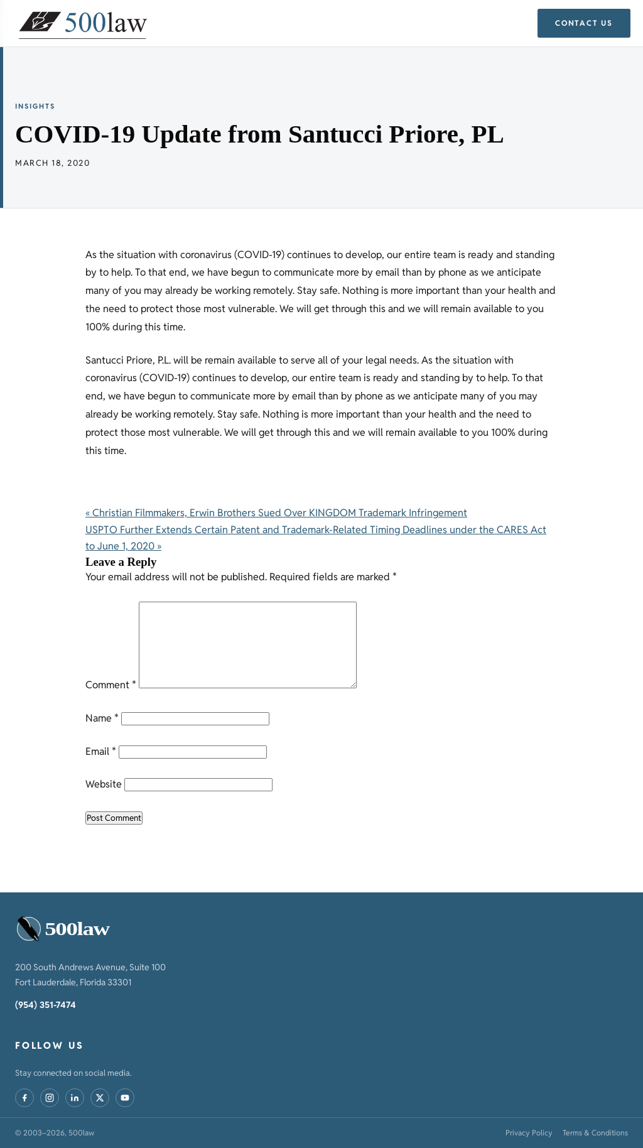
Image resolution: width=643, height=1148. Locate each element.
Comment (110, 684)
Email (100, 751)
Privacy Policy (529, 1132)
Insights (35, 106)
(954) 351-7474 (45, 1004)
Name (102, 718)
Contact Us (584, 23)
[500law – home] (68, 929)
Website (103, 784)
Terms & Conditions (595, 1132)
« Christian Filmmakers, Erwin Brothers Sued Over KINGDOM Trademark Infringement (276, 512)
